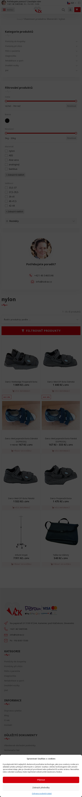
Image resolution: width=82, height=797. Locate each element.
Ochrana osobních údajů (42, 793)
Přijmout (41, 780)
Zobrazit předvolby (41, 787)
